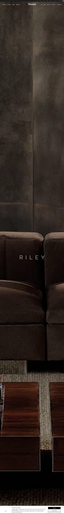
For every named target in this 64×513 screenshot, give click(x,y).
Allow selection (54, 504)
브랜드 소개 (48, 4)
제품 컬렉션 (4, 4)
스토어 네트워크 (59, 4)
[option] (32, 257)
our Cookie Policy (15, 504)
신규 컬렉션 (9, 4)
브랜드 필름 (17, 4)
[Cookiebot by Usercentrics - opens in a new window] (6, 511)
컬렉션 (45, 4)
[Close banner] (62, 501)
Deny (54, 507)
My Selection (61, 1)
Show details (47, 511)
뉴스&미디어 (53, 4)
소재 (41, 4)
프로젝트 (13, 4)
